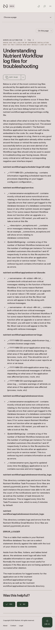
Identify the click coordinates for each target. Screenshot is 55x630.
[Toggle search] (44, 6)
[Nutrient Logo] (9, 6)
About (5, 626)
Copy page (11, 77)
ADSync (25, 465)
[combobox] (23, 77)
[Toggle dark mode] (38, 6)
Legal (21, 626)
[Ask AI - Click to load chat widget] (47, 622)
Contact (13, 626)
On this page (45, 31)
